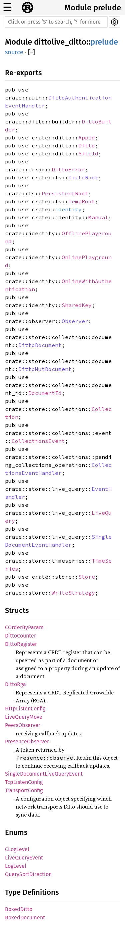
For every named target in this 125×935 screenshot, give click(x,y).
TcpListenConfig (24, 782)
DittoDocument (40, 345)
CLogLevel (17, 849)
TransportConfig (24, 790)
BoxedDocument (25, 917)
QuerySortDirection (28, 874)
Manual (98, 217)
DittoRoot (83, 177)
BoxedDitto (18, 909)
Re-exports (23, 72)
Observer (75, 321)
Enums (16, 832)
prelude (104, 42)
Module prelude (92, 7)
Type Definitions (32, 892)
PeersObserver (22, 725)
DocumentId (45, 393)
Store (86, 576)
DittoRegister (21, 644)
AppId (86, 137)
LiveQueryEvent (24, 857)
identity (68, 209)
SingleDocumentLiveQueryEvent (44, 774)
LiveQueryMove (23, 717)
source (14, 52)
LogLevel (15, 866)
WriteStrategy (73, 592)
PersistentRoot (65, 193)
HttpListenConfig (25, 708)
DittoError (68, 169)
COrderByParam (24, 627)
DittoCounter (20, 636)
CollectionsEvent (38, 441)
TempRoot (81, 201)
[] (31, 52)
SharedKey (77, 305)
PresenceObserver (27, 741)
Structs (17, 610)
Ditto (86, 145)
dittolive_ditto (60, 42)
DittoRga (15, 684)
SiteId (88, 153)
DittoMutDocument (45, 369)
